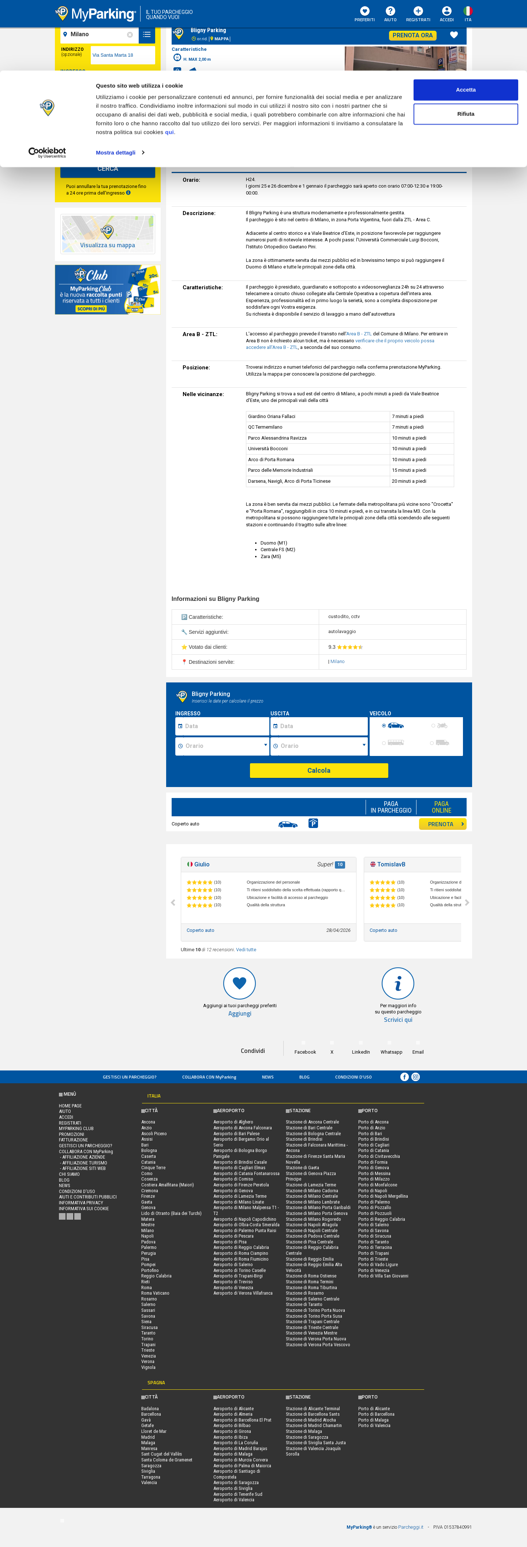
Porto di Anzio (371, 1127)
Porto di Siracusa (374, 1236)
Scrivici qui (398, 1019)
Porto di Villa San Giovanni (383, 1276)
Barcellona (151, 1414)
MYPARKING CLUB (76, 1128)
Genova (148, 1207)
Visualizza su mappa (107, 245)
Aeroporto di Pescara (233, 1236)
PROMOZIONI (71, 1134)
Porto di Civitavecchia (379, 1156)
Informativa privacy (81, 1202)
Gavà (146, 1420)
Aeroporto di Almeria (233, 1414)
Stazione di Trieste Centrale (312, 1327)
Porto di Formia (373, 1162)
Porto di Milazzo (374, 1179)
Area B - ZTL (359, 333)
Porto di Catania (373, 1150)
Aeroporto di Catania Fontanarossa (246, 1173)
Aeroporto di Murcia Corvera (240, 1460)
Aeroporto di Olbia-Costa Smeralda (246, 1224)
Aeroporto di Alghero (233, 1122)
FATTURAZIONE (73, 1140)
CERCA (107, 168)
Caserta (148, 1156)
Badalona (150, 1408)
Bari (145, 1145)
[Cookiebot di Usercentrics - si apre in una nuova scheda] (47, 81)
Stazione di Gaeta (302, 1167)
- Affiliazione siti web (82, 1168)
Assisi (147, 1139)
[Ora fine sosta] (323, 746)
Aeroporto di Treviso (233, 1281)
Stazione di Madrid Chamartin (314, 1425)
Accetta (466, 19)
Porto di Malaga (373, 1420)
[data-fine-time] (139, 114)
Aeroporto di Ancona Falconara (242, 1127)
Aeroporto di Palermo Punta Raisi (244, 1230)
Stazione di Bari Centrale (309, 1127)
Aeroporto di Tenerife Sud (237, 1494)
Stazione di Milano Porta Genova (317, 1213)
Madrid (148, 1437)
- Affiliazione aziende (82, 1157)
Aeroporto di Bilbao (232, 1425)
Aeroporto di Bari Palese (236, 1133)
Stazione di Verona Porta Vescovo (318, 1344)
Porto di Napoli (372, 1190)
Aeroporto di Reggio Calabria (241, 1247)
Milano (337, 661)
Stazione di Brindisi (304, 1139)
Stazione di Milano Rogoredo (313, 1219)
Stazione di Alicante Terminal (313, 1408)
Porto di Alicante (374, 1408)
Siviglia (148, 1471)
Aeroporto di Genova (233, 1190)
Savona (148, 1316)
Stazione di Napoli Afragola (312, 1224)
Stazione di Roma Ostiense (311, 1276)
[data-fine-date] (89, 114)
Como (147, 1173)
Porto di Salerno (373, 1224)
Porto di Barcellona (376, 1414)
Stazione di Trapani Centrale (312, 1321)
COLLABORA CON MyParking (209, 1076)
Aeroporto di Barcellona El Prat (242, 1420)
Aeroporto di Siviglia (233, 1488)
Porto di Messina (374, 1173)
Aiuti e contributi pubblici (88, 1197)
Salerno (148, 1304)
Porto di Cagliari (373, 1145)
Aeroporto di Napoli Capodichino (244, 1219)
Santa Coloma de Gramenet (167, 1460)
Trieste (147, 1350)
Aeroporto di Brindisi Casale (240, 1162)
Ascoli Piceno (154, 1133)
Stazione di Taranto (304, 1304)
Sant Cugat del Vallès (161, 1454)
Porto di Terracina (375, 1247)
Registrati (70, 1123)
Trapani (148, 1344)
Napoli (147, 1236)
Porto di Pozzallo (374, 1207)
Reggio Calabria (156, 1276)
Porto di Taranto (373, 1242)
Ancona (148, 1122)
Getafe (147, 1425)
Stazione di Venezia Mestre (311, 1333)
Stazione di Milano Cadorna (312, 1190)
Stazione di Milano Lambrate (313, 1202)
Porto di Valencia (374, 1425)
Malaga (148, 1442)
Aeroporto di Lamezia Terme (239, 1196)
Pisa (145, 1259)
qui (169, 62)
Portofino (150, 1270)
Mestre (147, 1224)
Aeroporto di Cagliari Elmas (239, 1167)
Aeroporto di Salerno (233, 1264)
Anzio (146, 1127)
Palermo (149, 1247)
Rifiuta (466, 43)
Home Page (70, 1106)
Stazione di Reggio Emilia (310, 1259)
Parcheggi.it (410, 1527)
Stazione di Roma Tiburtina (311, 1287)
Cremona (149, 1190)
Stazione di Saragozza (307, 1437)
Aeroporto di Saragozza (236, 1482)
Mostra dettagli (115, 82)
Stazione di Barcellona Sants (313, 1414)
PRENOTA (446, 824)
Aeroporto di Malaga (233, 1454)
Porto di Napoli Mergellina (383, 1196)
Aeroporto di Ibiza (230, 1437)
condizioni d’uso (353, 1076)
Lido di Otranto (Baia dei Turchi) (171, 1213)
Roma (146, 1287)
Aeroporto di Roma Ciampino (240, 1253)
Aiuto (65, 1111)
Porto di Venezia (373, 1270)
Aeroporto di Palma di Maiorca (242, 1465)
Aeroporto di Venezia (233, 1287)
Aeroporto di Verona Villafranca (243, 1293)
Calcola (318, 770)
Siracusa (149, 1327)
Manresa (149, 1448)
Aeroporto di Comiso (233, 1179)
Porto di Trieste (373, 1259)
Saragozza (151, 1465)
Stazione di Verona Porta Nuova (316, 1338)
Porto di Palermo (374, 1202)
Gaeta (146, 1202)
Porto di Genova (373, 1167)
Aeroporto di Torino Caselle (239, 1270)
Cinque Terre (153, 1167)
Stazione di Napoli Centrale (311, 1230)
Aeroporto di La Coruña (235, 1442)
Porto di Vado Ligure (378, 1264)
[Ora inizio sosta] (226, 746)
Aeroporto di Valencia (233, 1499)
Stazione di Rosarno (305, 1293)
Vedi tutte (246, 949)
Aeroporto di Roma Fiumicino (241, 1259)
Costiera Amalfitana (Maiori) (167, 1184)
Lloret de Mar (154, 1431)
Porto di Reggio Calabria (381, 1219)
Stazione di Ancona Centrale (312, 1122)
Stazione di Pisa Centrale (309, 1242)
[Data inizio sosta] (226, 726)
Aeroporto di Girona (232, 1431)
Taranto (148, 1333)
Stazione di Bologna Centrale (313, 1133)
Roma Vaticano (155, 1293)
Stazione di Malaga (304, 1431)
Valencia (149, 1482)
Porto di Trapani (373, 1253)
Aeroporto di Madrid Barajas (240, 1448)
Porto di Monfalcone (377, 1184)
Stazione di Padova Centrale (312, 1236)
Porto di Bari (370, 1133)
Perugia (148, 1253)
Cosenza (149, 1179)
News (268, 1076)
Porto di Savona (373, 1230)
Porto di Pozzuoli (375, 1213)
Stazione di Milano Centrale (312, 1196)
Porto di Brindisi (373, 1139)
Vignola (148, 1367)
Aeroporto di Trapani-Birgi (238, 1276)
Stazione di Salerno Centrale (312, 1299)
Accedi (66, 1117)
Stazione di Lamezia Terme (311, 1184)
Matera (147, 1219)
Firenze (148, 1196)
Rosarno (149, 1299)
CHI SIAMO (69, 1174)
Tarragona (150, 1477)
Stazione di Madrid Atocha (311, 1420)
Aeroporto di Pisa (230, 1242)
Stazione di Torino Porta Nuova (315, 1310)
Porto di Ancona (373, 1122)
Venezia (148, 1356)
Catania (148, 1162)
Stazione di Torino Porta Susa (314, 1316)
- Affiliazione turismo (83, 1163)
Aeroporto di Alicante (233, 1408)
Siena (146, 1321)
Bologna (149, 1150)
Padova (148, 1242)
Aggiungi (239, 1013)
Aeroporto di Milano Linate (238, 1202)
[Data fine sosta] (323, 726)
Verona (147, 1361)
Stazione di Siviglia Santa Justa (316, 1442)
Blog (304, 1076)
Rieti (145, 1281)
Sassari (148, 1310)
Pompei (148, 1264)
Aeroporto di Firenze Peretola (241, 1184)
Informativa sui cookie (84, 1208)
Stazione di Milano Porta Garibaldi (318, 1207)
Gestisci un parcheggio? (130, 1076)
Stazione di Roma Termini (309, 1281)
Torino (147, 1338)
